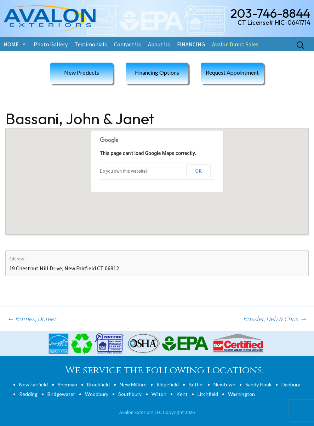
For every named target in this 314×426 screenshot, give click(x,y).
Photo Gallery (51, 44)
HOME (11, 44)
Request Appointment (232, 72)
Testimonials (91, 44)
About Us (159, 44)
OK (198, 171)
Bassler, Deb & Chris (275, 318)
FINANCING (191, 44)
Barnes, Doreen (32, 318)
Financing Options (157, 72)
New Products (81, 72)
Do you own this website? (124, 171)
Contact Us (127, 44)
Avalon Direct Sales (235, 44)
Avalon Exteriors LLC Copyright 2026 (157, 412)
